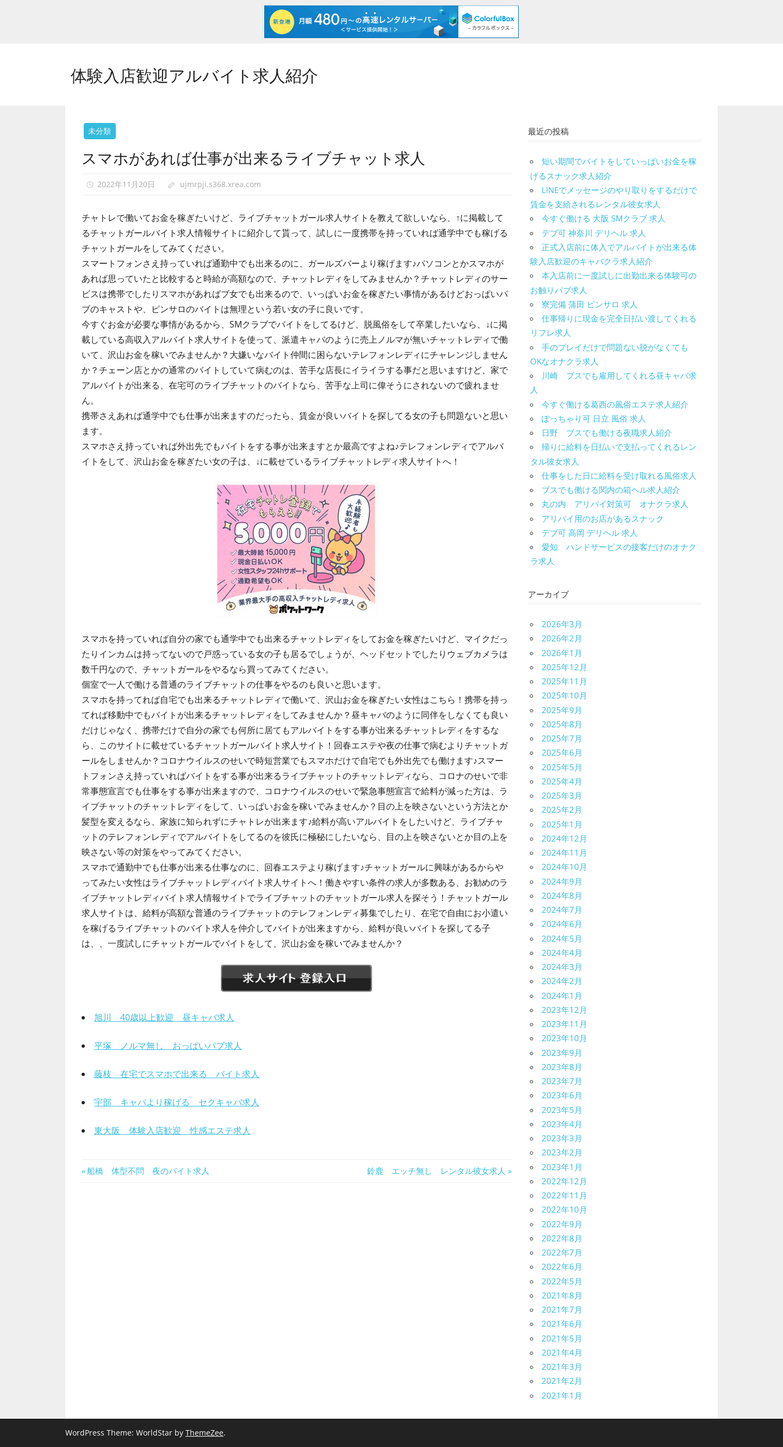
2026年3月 (562, 624)
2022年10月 (564, 1209)
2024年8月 (562, 895)
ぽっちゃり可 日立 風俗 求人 (594, 418)
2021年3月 (562, 1366)
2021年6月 (562, 1323)
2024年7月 (562, 909)
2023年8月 (562, 1066)
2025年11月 (564, 681)
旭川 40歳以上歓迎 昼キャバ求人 (164, 1017)
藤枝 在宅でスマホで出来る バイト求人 (176, 1074)
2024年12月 (564, 838)
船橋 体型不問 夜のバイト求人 (147, 1170)
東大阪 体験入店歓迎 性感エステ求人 (172, 1130)
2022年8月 (562, 1238)
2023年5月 (562, 1109)
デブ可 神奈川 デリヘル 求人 (594, 232)
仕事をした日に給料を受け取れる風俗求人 (619, 475)
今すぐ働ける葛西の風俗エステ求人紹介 (615, 404)
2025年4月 (562, 781)
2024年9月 (562, 881)
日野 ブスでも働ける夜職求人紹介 (607, 432)
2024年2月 (562, 980)
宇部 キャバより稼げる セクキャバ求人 (176, 1102)
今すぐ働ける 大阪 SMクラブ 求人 (604, 218)
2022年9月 (562, 1224)
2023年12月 (564, 1009)
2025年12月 (564, 666)
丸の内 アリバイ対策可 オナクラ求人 (615, 503)
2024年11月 (564, 852)
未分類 (99, 131)
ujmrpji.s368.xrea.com (220, 184)
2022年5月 (562, 1281)
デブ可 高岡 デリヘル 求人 (590, 532)
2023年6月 (562, 1095)
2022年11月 (564, 1195)
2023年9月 (562, 1052)
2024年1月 (562, 995)
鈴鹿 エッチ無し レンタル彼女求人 (436, 1170)
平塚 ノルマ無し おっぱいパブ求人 (168, 1046)
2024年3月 (562, 966)
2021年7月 (562, 1309)
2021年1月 (562, 1395)
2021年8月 (562, 1295)
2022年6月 (562, 1266)
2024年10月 (564, 866)
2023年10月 (564, 1037)
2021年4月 (562, 1352)
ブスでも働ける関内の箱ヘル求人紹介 (611, 489)
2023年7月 (562, 1080)
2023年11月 (564, 1023)
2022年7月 (562, 1252)
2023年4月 (562, 1123)
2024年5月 (562, 938)
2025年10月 (564, 695)
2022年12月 (564, 1181)
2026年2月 (562, 638)
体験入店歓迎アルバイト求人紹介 (202, 73)
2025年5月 (562, 767)
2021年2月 (562, 1380)
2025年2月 (562, 809)
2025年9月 (562, 709)
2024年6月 (562, 923)
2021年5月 (562, 1338)
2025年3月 (562, 795)
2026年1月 (562, 652)
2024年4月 (562, 952)
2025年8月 (562, 724)
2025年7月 (562, 738)
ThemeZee (204, 1432)
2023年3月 (562, 1138)
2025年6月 (562, 752)
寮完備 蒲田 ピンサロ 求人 (590, 304)
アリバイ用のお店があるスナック (603, 518)
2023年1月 (562, 1166)
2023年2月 (562, 1152)
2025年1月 (562, 824)
